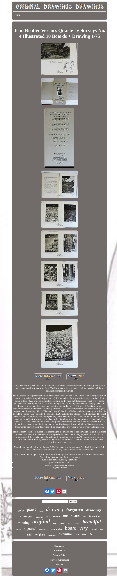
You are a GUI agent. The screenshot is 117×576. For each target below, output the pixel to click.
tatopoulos (56, 529)
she (48, 516)
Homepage (59, 546)
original (41, 521)
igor (41, 511)
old (84, 517)
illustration (43, 529)
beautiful (92, 521)
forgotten (74, 509)
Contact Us (59, 550)
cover (77, 524)
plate (70, 523)
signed (29, 528)
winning (23, 522)
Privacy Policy (60, 555)
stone (75, 515)
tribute (62, 523)
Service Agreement (59, 560)
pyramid (65, 534)
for (77, 534)
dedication (94, 516)
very (84, 528)
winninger (26, 516)
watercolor (39, 517)
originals (40, 534)
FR (62, 564)
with (29, 534)
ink (65, 516)
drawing (54, 509)
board (70, 528)
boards (87, 534)
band (94, 529)
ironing (51, 535)
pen (101, 529)
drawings (93, 510)
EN (57, 564)
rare (18, 529)
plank (31, 510)
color (21, 510)
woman (56, 516)
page (54, 524)
